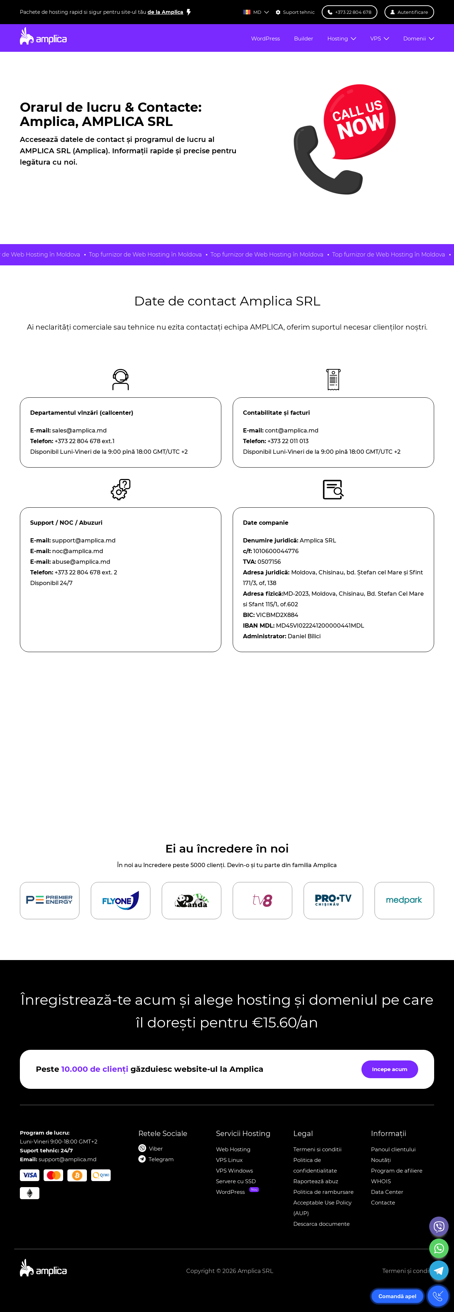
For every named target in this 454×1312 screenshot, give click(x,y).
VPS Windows (234, 1170)
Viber (156, 1148)
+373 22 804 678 (77, 572)
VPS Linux (229, 1160)
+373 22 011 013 (288, 441)
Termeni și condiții (408, 1271)
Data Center (387, 1192)
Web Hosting (233, 1149)
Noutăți (381, 1160)
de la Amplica (165, 12)
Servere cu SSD (236, 1181)
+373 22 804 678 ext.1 (85, 441)
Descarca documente (321, 1223)
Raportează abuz (315, 1181)
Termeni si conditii (317, 1149)
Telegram (161, 1159)
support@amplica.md (84, 540)
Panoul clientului (393, 1149)
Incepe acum (390, 1069)
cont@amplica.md (292, 430)
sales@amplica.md (79, 430)
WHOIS (381, 1181)
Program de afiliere (396, 1170)
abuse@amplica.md (81, 561)
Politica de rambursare (323, 1192)
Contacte (383, 1202)
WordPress (230, 1192)
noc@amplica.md (77, 551)
